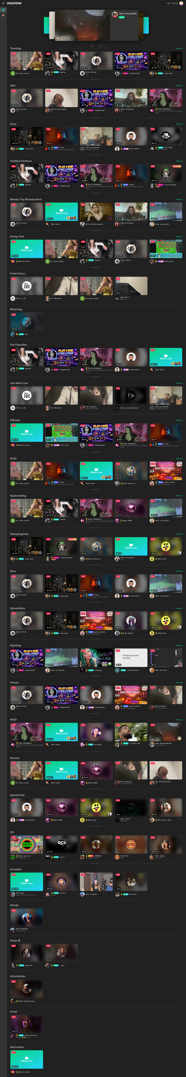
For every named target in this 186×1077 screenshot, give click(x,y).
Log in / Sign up (172, 3)
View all (179, 47)
